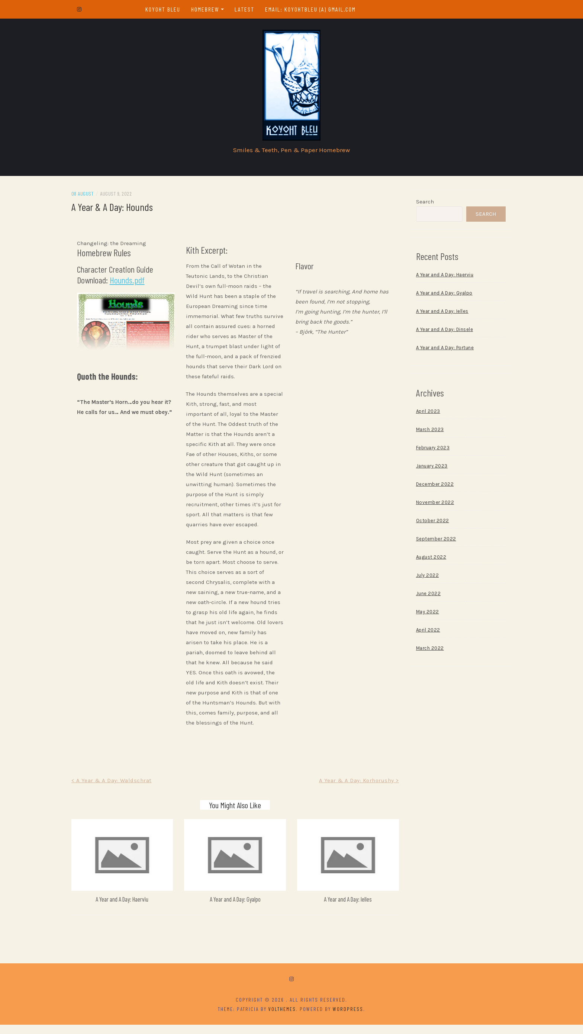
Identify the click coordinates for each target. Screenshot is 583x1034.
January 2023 (428, 468)
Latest (247, 9)
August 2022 (427, 559)
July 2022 (423, 577)
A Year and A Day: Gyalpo (237, 908)
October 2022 (428, 523)
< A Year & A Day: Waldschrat (120, 792)
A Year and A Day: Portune (441, 350)
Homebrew (207, 9)
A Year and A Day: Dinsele (440, 331)
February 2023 (429, 450)
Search (421, 203)
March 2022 (426, 650)
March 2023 (426, 431)
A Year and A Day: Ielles (346, 908)
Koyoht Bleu (165, 9)
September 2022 (432, 541)
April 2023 (424, 413)
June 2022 (424, 595)
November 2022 (431, 504)
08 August (91, 196)
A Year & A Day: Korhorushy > (355, 792)
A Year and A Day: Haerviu (128, 908)
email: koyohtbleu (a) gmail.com (312, 9)
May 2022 (423, 614)
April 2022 (424, 632)
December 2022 (431, 486)
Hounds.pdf (135, 282)
